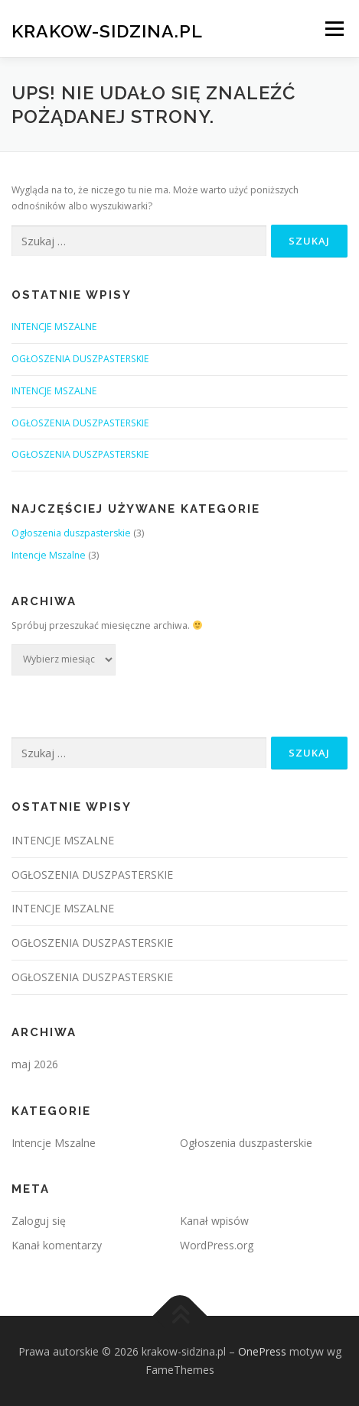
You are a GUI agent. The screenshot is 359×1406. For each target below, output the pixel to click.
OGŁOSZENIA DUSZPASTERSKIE (80, 358)
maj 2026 (34, 1064)
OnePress (262, 1351)
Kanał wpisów (214, 1220)
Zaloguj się (38, 1220)
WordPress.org (216, 1245)
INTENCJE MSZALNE (54, 326)
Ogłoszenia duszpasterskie (71, 532)
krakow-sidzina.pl (107, 30)
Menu (333, 28)
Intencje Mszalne (48, 555)
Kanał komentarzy (56, 1245)
